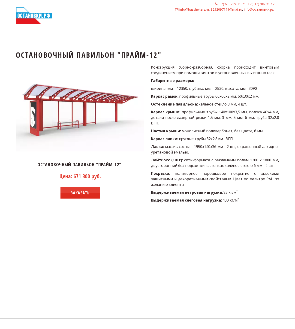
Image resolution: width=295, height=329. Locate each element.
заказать (80, 193)
